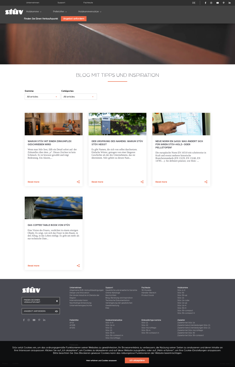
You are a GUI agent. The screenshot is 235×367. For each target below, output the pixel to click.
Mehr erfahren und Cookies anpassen (101, 361)
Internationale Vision (79, 300)
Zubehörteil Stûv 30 (186, 333)
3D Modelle (146, 290)
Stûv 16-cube (183, 300)
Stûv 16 (180, 298)
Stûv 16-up (182, 303)
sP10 (72, 323)
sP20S (72, 328)
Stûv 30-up (182, 295)
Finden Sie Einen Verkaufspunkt (41, 18)
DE (193, 2)
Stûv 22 (109, 330)
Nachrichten (111, 295)
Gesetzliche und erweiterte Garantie (121, 290)
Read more (33, 182)
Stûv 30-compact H (186, 313)
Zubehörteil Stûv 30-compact (190, 335)
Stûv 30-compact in (114, 335)
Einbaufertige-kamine (151, 320)
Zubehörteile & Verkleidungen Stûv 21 (193, 325)
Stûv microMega (113, 338)
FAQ (107, 308)
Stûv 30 (180, 293)
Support (61, 2)
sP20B (72, 325)
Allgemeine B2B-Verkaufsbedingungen (87, 290)
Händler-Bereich (148, 293)
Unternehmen (32, 2)
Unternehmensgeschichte (81, 305)
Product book (147, 295)
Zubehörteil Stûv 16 (186, 323)
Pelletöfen (58, 11)
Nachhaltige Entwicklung (80, 303)
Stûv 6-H (181, 290)
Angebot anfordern (73, 18)
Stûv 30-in (110, 333)
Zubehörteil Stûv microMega (190, 330)
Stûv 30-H (181, 308)
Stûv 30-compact (185, 311)
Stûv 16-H (181, 305)
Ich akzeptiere (136, 360)
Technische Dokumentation (117, 300)
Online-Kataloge (113, 293)
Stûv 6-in (109, 323)
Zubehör (181, 320)
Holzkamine (32, 11)
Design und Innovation (79, 293)
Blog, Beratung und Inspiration (119, 298)
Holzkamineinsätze (88, 11)
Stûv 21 (109, 328)
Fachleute (88, 2)
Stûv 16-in (110, 325)
